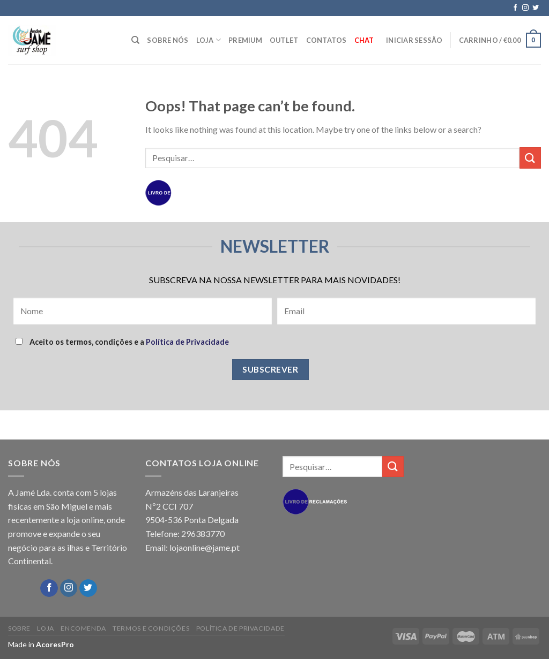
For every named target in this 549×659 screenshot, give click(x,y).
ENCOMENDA (83, 628)
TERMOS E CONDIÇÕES (151, 628)
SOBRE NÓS (167, 40)
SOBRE (19, 628)
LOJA (208, 40)
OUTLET (284, 40)
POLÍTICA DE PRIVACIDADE (240, 628)
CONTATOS (326, 40)
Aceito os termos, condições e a (122, 341)
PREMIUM (245, 40)
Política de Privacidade (187, 341)
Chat (364, 40)
